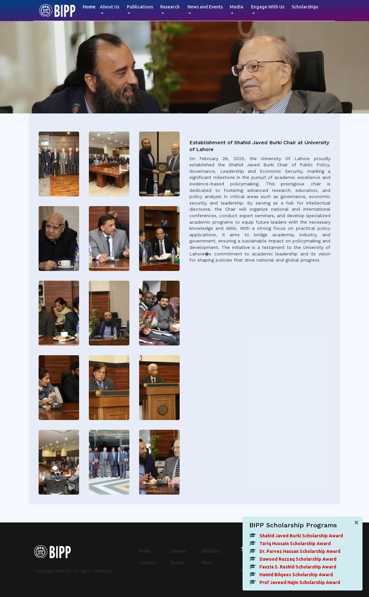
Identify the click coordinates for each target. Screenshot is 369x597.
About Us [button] (109, 6)
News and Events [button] (205, 6)
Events (177, 562)
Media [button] (236, 6)
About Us (211, 551)
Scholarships (305, 6)
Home (90, 6)
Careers (178, 551)
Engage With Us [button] (267, 6)
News (207, 562)
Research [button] (170, 6)
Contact (147, 562)
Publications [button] (140, 6)
